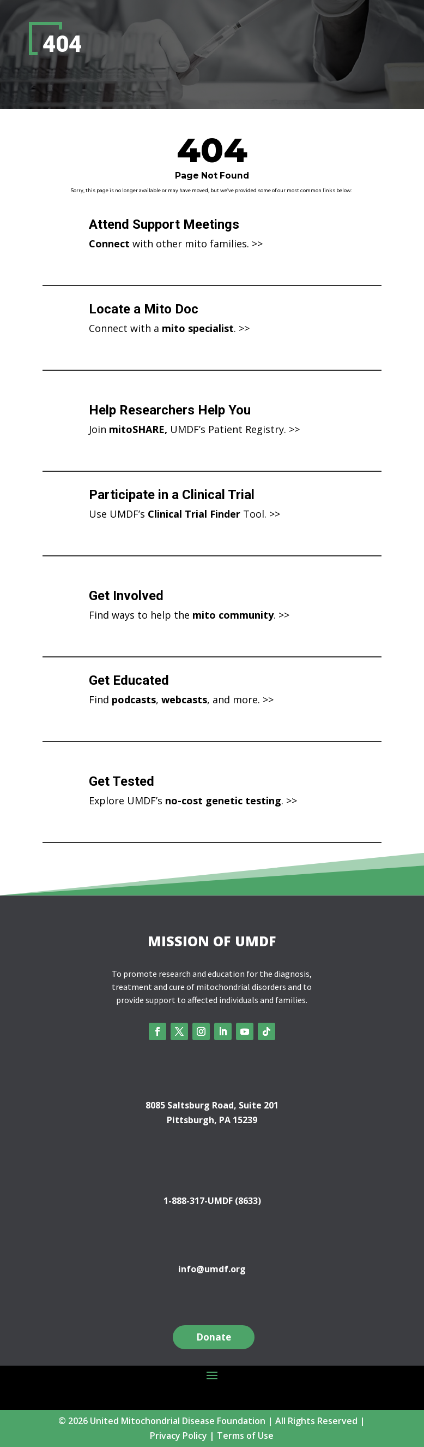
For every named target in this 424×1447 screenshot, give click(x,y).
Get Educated (129, 680)
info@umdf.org (212, 1269)
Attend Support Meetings (164, 224)
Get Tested (121, 781)
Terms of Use (245, 1436)
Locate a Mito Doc (143, 309)
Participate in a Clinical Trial (172, 494)
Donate (213, 1337)
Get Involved (126, 595)
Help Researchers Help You (170, 410)
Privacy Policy (178, 1436)
